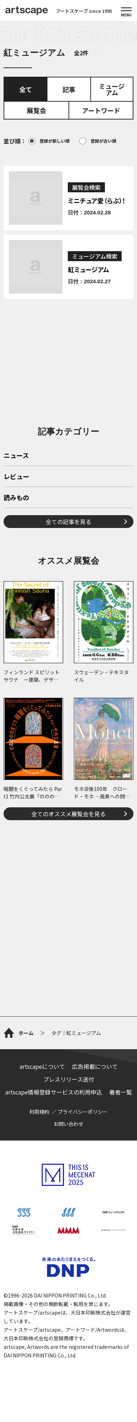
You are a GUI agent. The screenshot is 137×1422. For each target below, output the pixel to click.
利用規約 (39, 1111)
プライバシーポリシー (83, 1111)
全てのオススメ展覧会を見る (68, 813)
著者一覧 (120, 1092)
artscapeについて (42, 1066)
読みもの (16, 498)
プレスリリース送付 (68, 1079)
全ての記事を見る (68, 521)
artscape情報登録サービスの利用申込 (53, 1092)
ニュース (16, 456)
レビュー (16, 477)
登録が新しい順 (49, 140)
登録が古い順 (97, 140)
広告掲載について (95, 1066)
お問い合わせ (68, 1123)
